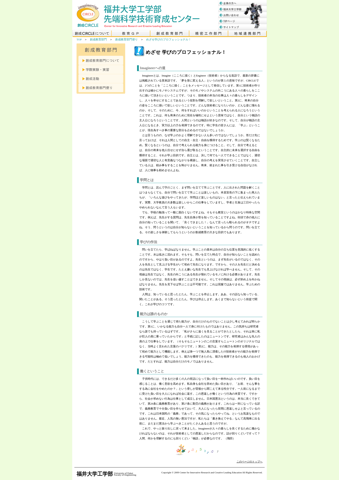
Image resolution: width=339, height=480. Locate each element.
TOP (79, 39)
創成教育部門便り (126, 39)
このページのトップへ (249, 461)
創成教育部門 (98, 39)
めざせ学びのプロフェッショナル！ (168, 39)
